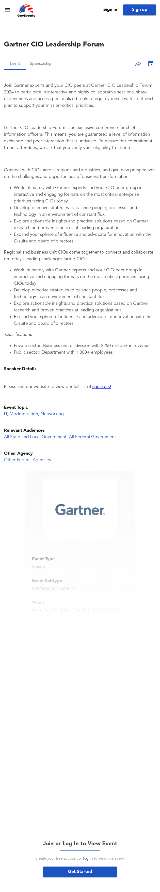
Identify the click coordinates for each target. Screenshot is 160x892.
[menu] (7, 9)
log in (88, 859)
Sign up (139, 9)
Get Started (80, 872)
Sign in (110, 9)
